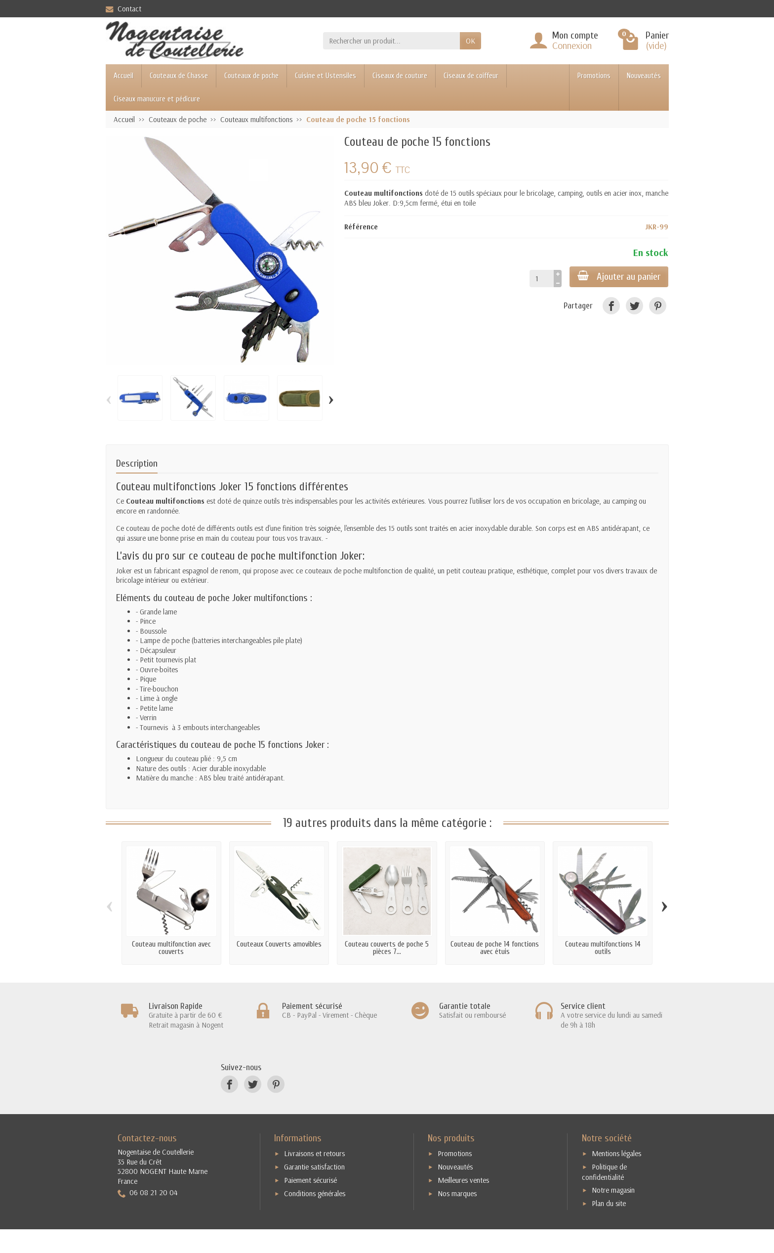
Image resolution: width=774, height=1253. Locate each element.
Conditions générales (314, 1193)
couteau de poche (238, 556)
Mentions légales (616, 1153)
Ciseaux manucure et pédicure (157, 99)
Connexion (572, 45)
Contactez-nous (147, 1138)
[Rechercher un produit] (391, 41)
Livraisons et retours (314, 1153)
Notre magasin (613, 1190)
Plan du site (609, 1203)
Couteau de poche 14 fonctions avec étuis (494, 948)
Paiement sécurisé (310, 1180)
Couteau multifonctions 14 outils (603, 948)
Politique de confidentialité (604, 1172)
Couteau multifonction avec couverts (171, 948)
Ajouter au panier (618, 276)
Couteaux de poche (251, 76)
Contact (123, 8)
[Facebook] (611, 305)
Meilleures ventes (463, 1180)
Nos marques (457, 1193)
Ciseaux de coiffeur (471, 76)
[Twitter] (634, 305)
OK (470, 40)
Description (137, 463)
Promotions (594, 76)
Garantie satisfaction (314, 1166)
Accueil (123, 76)
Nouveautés (644, 76)
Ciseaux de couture (399, 76)
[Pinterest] (657, 305)
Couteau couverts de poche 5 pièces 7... (387, 948)
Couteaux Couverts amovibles (279, 944)
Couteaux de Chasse (179, 76)
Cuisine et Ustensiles (325, 76)
